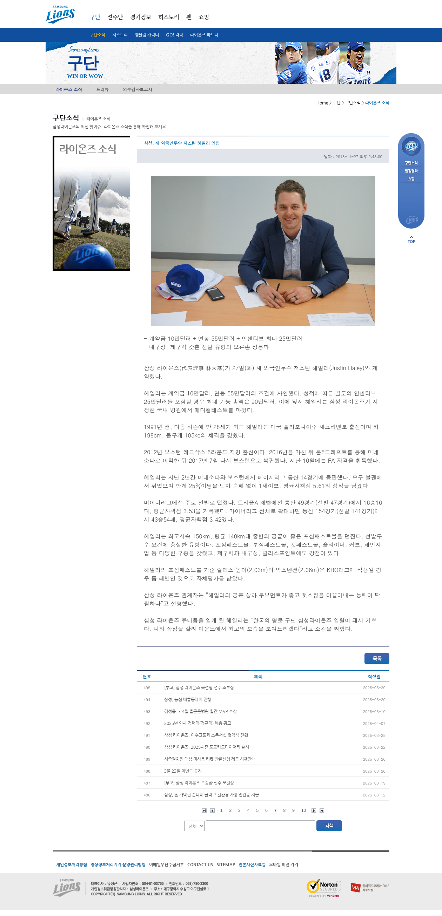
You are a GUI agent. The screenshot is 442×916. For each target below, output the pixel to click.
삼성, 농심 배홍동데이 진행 (187, 699)
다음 (314, 811)
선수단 (115, 17)
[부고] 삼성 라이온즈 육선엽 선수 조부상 (199, 687)
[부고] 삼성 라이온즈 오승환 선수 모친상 (199, 782)
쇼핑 (204, 17)
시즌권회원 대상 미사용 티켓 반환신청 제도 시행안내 (209, 758)
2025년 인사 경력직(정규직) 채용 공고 (197, 723)
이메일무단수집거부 (166, 864)
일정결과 (411, 171)
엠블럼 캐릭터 (147, 34)
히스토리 (120, 34)
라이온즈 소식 (68, 89)
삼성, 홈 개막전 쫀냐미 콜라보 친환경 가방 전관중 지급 (211, 794)
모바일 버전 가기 (283, 864)
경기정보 (140, 17)
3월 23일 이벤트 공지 (183, 770)
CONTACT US (200, 864)
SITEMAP (226, 864)
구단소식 (97, 34)
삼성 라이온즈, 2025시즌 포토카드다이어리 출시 (206, 747)
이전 (212, 811)
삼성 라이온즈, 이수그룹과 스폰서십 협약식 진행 (206, 735)
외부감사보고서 (137, 89)
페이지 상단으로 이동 (411, 239)
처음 (204, 811)
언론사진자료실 (252, 864)
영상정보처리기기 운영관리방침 (118, 864)
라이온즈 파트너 (204, 34)
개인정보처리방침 (71, 864)
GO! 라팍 (174, 34)
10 (303, 810)
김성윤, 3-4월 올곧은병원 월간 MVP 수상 (200, 711)
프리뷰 (102, 89)
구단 (95, 17)
